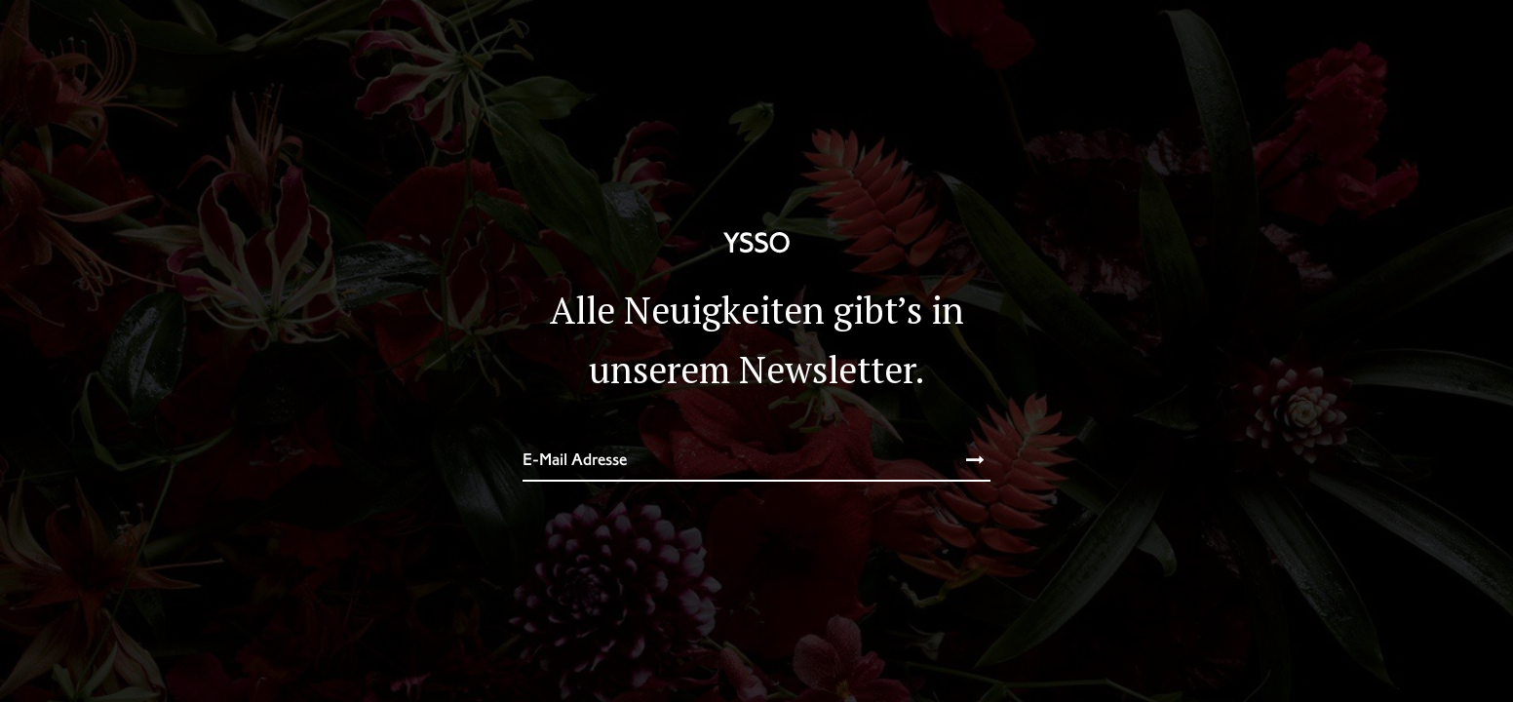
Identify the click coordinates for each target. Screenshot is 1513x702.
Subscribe (955, 460)
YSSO (756, 242)
